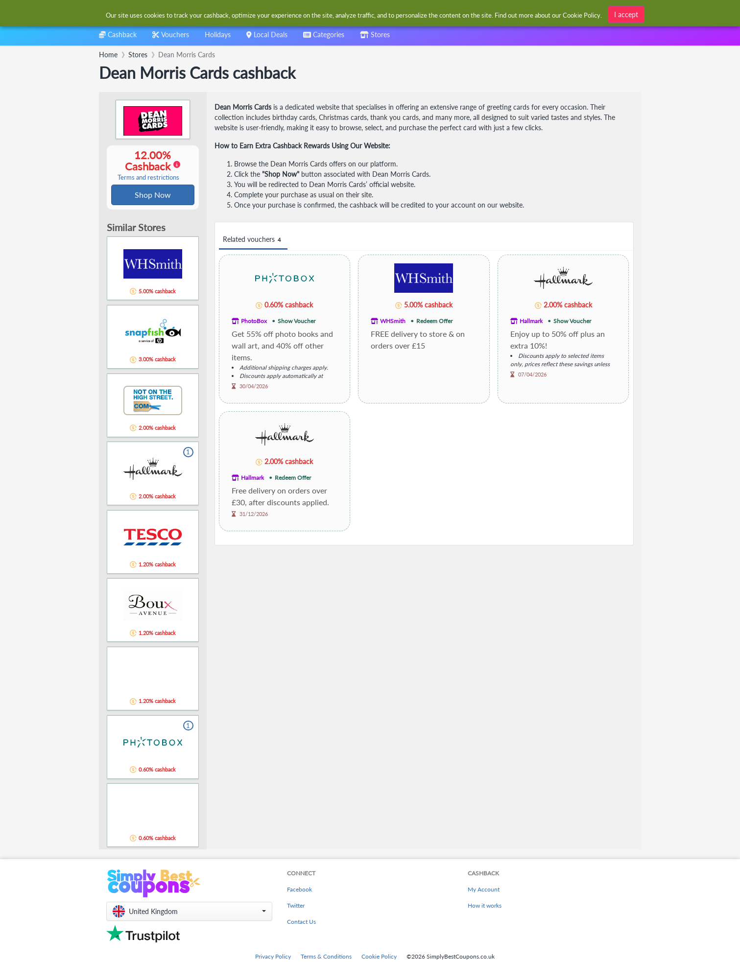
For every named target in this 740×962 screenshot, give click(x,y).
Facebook (299, 890)
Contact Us (301, 922)
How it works (484, 906)
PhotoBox (254, 321)
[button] (189, 912)
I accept (626, 14)
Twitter (296, 906)
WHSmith (393, 321)
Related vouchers (253, 239)
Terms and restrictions (148, 178)
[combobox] (323, 38)
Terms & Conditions (326, 957)
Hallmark (531, 321)
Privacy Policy (273, 957)
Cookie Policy (379, 957)
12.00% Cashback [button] (148, 165)
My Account (484, 890)
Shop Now (153, 195)
